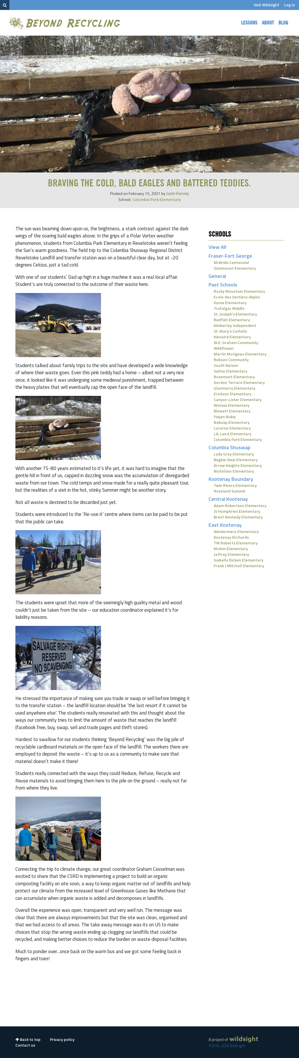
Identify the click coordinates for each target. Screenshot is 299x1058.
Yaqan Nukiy (225, 417)
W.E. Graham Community (236, 342)
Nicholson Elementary (234, 471)
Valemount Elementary (235, 268)
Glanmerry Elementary (234, 388)
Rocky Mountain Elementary (239, 291)
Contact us (25, 1045)
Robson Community (231, 360)
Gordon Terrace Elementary (239, 382)
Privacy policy (62, 1039)
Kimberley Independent (235, 325)
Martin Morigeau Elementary (240, 354)
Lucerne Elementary (232, 428)
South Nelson (226, 365)
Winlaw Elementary (231, 405)
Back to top (28, 1039)
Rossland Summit (229, 491)
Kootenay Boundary (231, 479)
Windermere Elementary (236, 531)
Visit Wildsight (266, 5)
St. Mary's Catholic (230, 331)
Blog (283, 22)
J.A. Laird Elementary (232, 434)
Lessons (249, 22)
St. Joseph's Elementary (235, 314)
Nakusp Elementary (232, 422)
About (268, 22)
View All (217, 247)
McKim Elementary (231, 549)
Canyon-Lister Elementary (238, 399)
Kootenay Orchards (231, 537)
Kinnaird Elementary (232, 337)
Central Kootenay (228, 499)
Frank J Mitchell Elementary (239, 566)
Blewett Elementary (232, 411)
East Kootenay (225, 525)
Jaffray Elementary (231, 554)
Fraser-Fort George (230, 256)
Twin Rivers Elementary (235, 485)
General (217, 276)
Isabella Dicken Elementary (238, 560)
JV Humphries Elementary (237, 511)
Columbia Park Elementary (157, 199)
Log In (289, 5)
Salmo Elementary (230, 371)
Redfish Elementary (232, 320)
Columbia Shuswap (229, 447)
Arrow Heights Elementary (238, 465)
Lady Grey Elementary (234, 454)
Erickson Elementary (232, 394)
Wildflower (224, 348)
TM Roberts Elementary (236, 543)
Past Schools (223, 284)
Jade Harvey (177, 193)
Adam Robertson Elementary (240, 505)
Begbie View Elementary (236, 460)
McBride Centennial (231, 262)
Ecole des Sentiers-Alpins (237, 297)
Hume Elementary (230, 303)
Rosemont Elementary (234, 377)
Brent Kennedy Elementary (238, 517)
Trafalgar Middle (229, 308)
